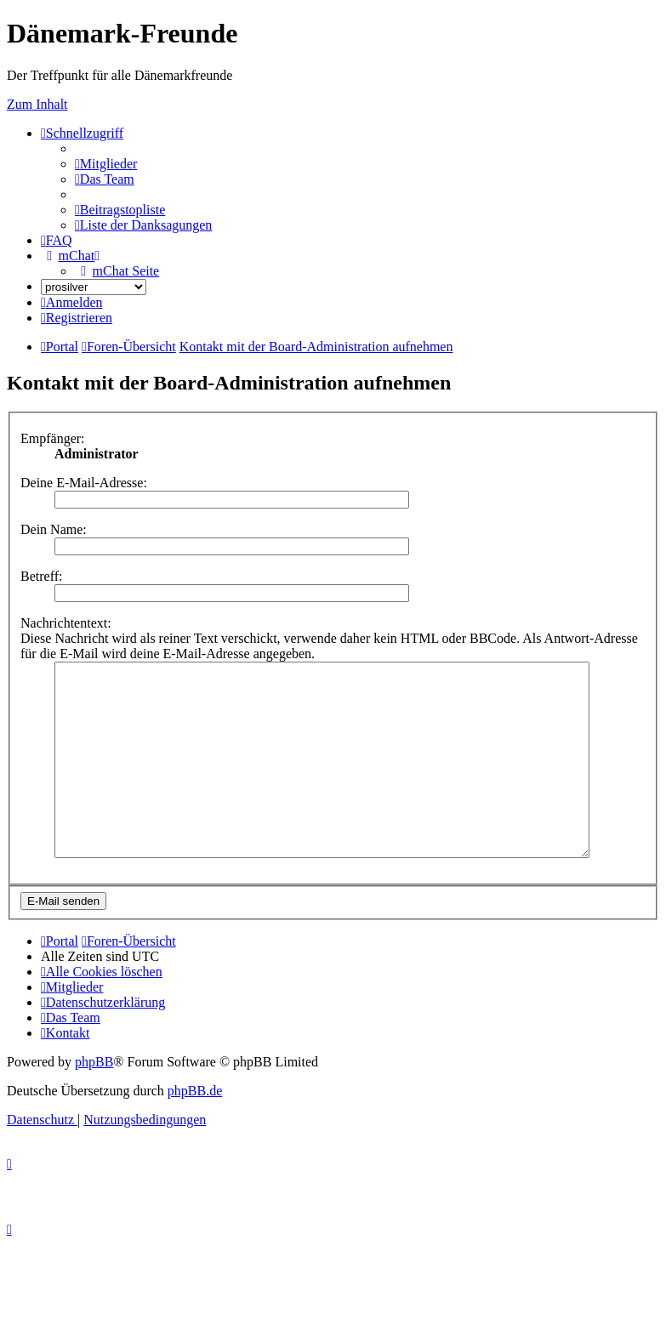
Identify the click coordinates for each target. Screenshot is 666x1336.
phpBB (94, 1100)
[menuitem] (106, 163)
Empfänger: (52, 438)
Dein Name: (53, 529)
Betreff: (41, 576)
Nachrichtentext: (65, 623)
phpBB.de (195, 1129)
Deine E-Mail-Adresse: (83, 482)
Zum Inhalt (37, 104)
